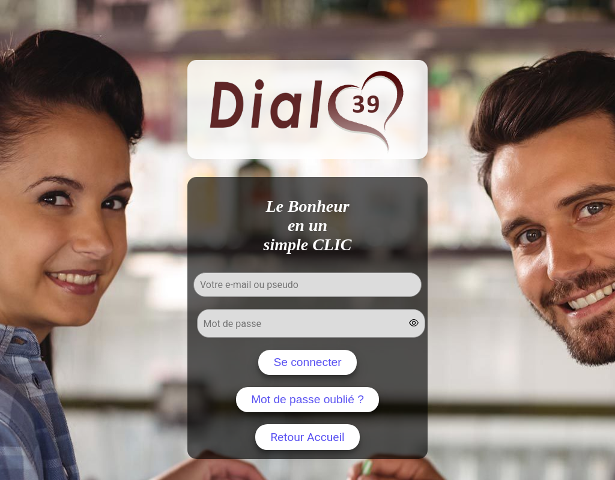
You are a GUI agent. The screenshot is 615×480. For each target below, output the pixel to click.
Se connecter (307, 362)
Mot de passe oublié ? (307, 399)
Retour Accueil (307, 437)
